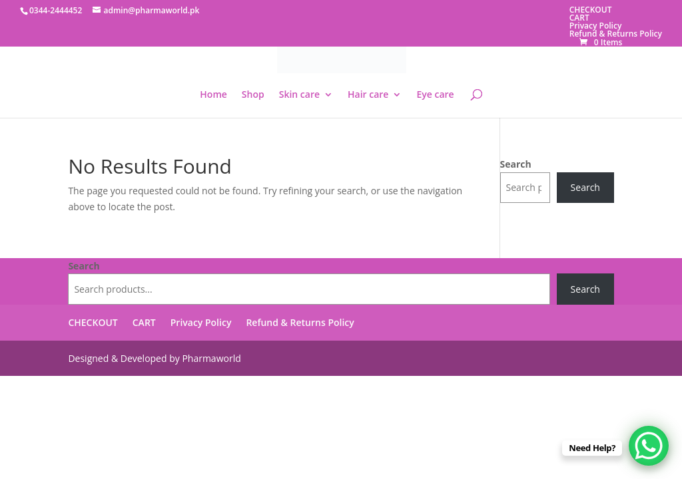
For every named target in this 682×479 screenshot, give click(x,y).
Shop (253, 95)
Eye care (435, 95)
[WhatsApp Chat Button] (649, 446)
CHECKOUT (590, 9)
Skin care (299, 95)
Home (213, 95)
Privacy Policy (595, 25)
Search (515, 164)
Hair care (368, 95)
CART (579, 17)
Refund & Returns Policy (615, 33)
